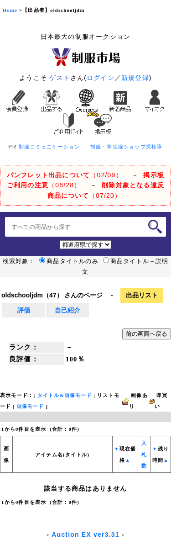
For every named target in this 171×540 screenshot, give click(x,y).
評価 (23, 310)
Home (10, 10)
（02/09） (65, 175)
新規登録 (135, 77)
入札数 (144, 454)
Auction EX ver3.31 (85, 534)
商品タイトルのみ (68, 261)
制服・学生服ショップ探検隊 (126, 146)
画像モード (30, 406)
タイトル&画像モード (64, 395)
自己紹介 (67, 310)
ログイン (100, 77)
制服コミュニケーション (49, 146)
